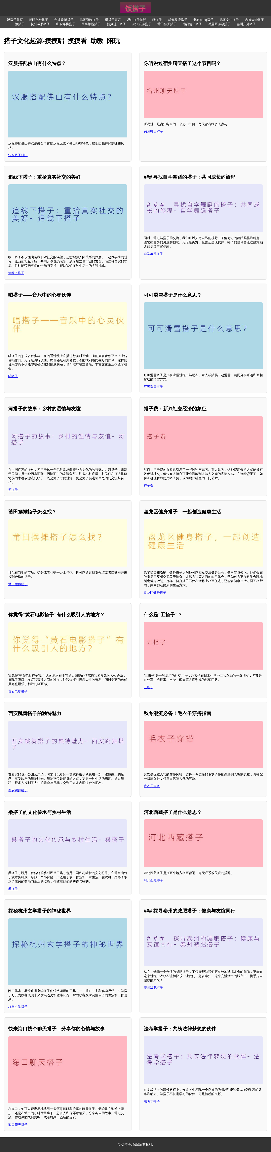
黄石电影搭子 (18, 691)
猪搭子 (157, 20)
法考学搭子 (152, 1101)
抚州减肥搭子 (40, 24)
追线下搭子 (16, 273)
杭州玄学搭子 (18, 1007)
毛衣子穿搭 (152, 786)
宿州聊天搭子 (153, 131)
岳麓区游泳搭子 (219, 24)
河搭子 (13, 489)
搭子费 (148, 485)
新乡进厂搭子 (116, 24)
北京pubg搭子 (203, 20)
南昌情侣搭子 (192, 24)
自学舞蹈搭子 (153, 254)
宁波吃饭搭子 (64, 20)
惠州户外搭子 (246, 24)
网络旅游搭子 (91, 24)
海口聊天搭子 (18, 1124)
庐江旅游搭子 (141, 24)
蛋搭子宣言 (113, 20)
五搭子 (148, 687)
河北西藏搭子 (153, 880)
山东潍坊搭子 (65, 24)
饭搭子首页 (15, 20)
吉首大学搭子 (254, 20)
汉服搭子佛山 (18, 155)
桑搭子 (13, 889)
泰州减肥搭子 (153, 987)
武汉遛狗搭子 (89, 20)
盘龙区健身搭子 (155, 592)
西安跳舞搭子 (18, 790)
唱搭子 (13, 376)
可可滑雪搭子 (153, 386)
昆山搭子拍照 (136, 20)
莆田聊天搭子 (167, 24)
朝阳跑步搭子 (38, 20)
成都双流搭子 (177, 20)
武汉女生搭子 (229, 20)
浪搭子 (20, 24)
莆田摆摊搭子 (18, 584)
